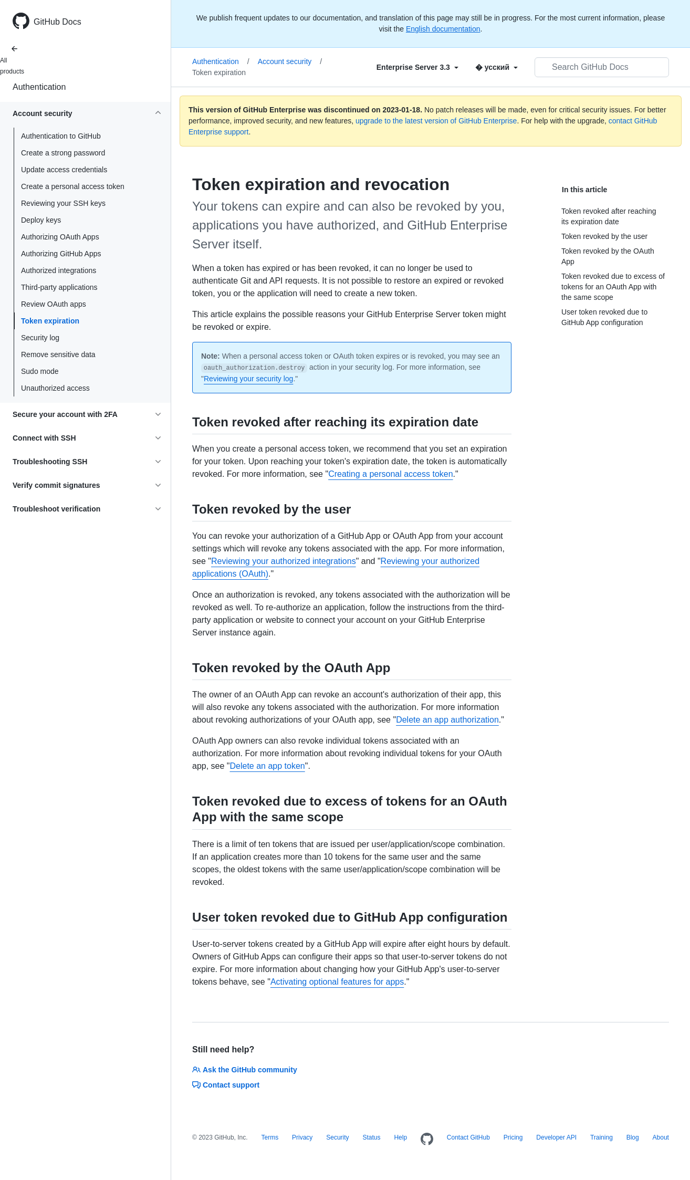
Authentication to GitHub (61, 136)
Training (601, 1137)
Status (371, 1137)
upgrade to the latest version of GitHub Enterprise (436, 121)
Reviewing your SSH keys (63, 203)
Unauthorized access (55, 388)
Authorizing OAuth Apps (60, 237)
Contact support (225, 1085)
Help (400, 1137)
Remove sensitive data (58, 354)
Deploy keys (41, 220)
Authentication (39, 86)
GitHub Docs (57, 21)
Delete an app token (267, 765)
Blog (632, 1137)
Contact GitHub (468, 1137)
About (661, 1137)
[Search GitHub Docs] (602, 67)
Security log (40, 337)
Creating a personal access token (390, 473)
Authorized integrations (58, 270)
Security (337, 1137)
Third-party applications (59, 287)
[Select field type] (417, 67)
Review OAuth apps (53, 304)
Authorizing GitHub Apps (61, 253)
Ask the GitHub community (244, 1070)
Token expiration (50, 321)
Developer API (556, 1137)
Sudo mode (40, 371)
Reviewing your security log (248, 378)
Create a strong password (63, 153)
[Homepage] (427, 1139)
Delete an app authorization (447, 719)
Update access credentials (64, 169)
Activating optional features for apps (337, 981)
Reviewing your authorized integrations (283, 561)
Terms (269, 1137)
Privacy (302, 1137)
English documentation (443, 29)
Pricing (513, 1137)
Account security (290, 61)
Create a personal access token (72, 186)
